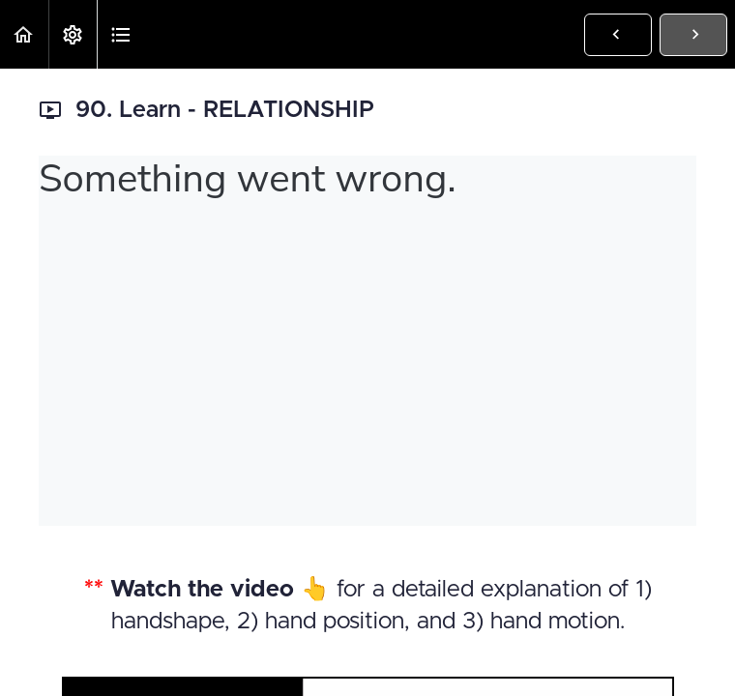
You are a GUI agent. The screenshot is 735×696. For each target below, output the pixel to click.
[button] (24, 34)
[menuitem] (72, 34)
